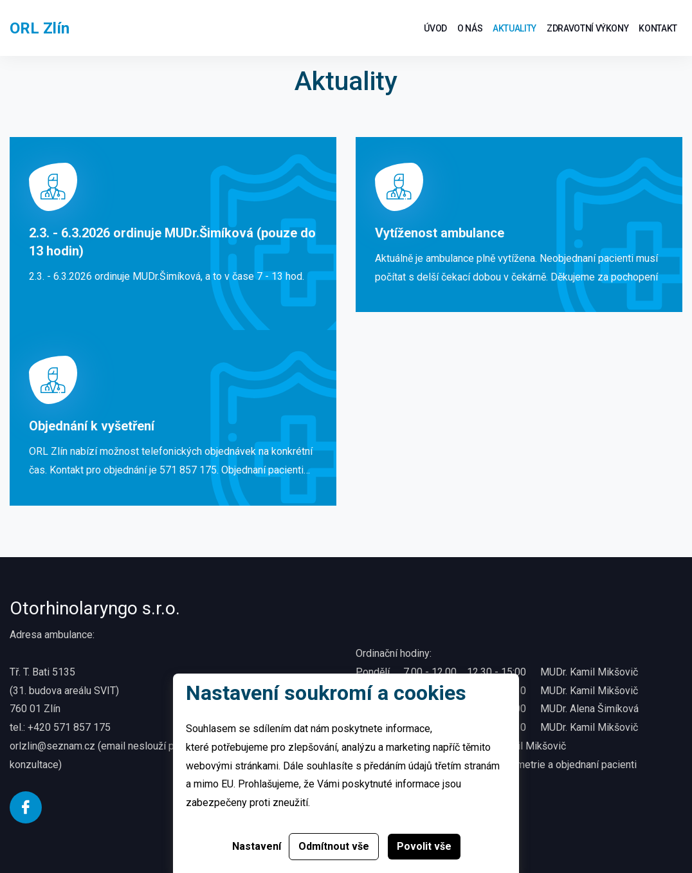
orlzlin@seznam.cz (52, 746)
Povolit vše (424, 846)
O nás (469, 28)
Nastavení (256, 846)
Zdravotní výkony (587, 28)
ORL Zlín (39, 28)
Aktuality (514, 28)
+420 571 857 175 (69, 727)
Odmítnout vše (333, 846)
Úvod (435, 28)
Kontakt (658, 28)
